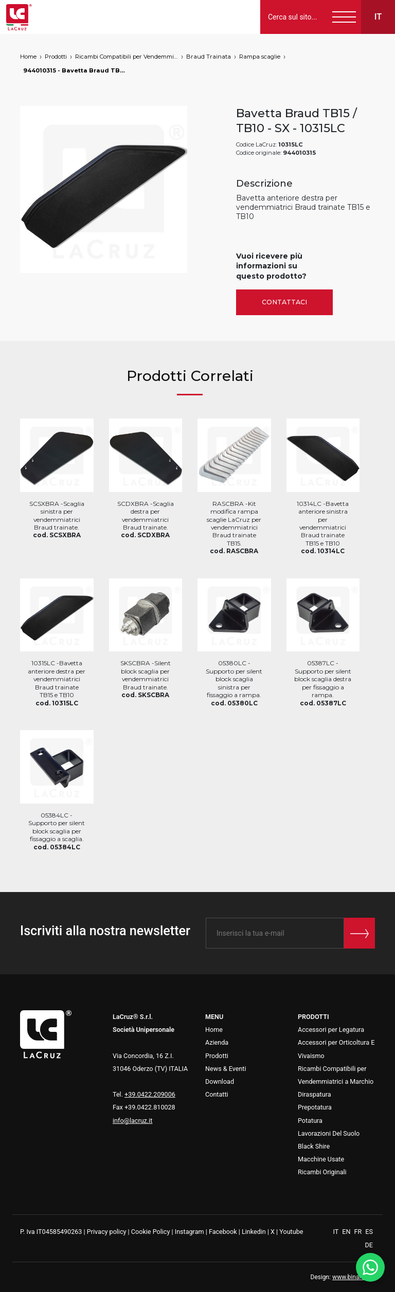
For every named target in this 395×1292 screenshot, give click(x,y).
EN (347, 1231)
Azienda (216, 1042)
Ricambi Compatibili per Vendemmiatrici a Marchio (126, 56)
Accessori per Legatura (331, 1029)
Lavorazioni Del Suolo (329, 1133)
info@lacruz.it (132, 1120)
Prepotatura (315, 1107)
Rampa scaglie (259, 56)
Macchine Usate (321, 1159)
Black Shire (314, 1146)
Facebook (223, 1231)
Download (219, 1081)
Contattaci (284, 302)
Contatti (216, 1094)
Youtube (291, 1231)
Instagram (189, 1231)
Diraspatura (314, 1094)
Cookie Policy (150, 1231)
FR (359, 1231)
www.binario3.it (353, 1277)
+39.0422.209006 (149, 1094)
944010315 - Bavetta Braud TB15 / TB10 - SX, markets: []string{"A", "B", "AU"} (74, 70)
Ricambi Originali (322, 1172)
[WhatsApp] (370, 1267)
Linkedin (254, 1231)
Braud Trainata (208, 56)
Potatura (310, 1120)
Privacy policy (107, 1231)
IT (336, 1231)
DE (369, 1245)
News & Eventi (225, 1068)
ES (369, 1231)
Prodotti (56, 56)
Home (28, 56)
